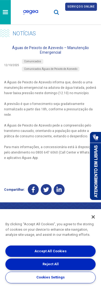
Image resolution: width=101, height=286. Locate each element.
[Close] (93, 217)
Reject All (51, 264)
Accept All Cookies (50, 251)
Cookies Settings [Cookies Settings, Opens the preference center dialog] (50, 277)
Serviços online (81, 6)
